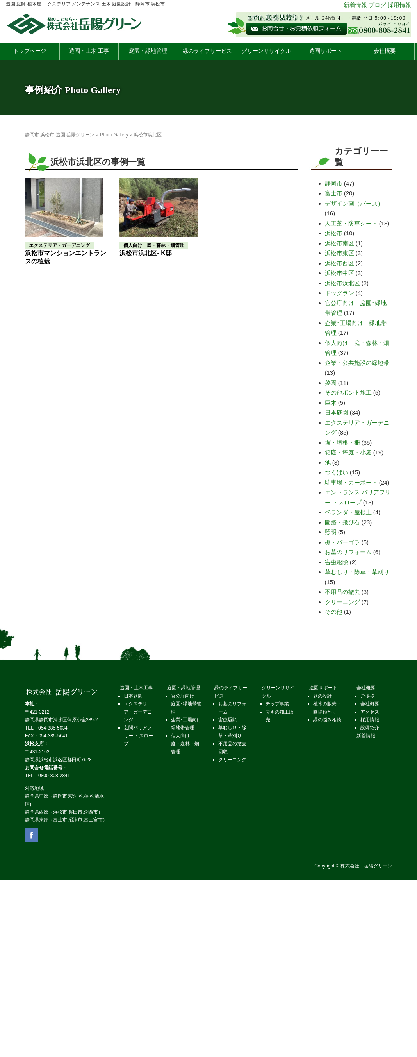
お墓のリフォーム (348, 552)
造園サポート (325, 51)
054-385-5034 (53, 728)
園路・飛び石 (342, 522)
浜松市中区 (339, 273)
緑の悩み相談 (327, 720)
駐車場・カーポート (351, 482)
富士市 (333, 193)
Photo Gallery (114, 135)
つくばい (336, 472)
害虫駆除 (336, 562)
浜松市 (333, 233)
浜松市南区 (339, 243)
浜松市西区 (339, 263)
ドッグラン (339, 293)
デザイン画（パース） (354, 203)
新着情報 (355, 5)
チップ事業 (277, 703)
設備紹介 (369, 727)
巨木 (331, 402)
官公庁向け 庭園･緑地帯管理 (186, 704)
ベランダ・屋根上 (348, 512)
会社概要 (385, 51)
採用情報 (399, 5)
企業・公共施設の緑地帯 (357, 362)
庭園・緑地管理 (148, 51)
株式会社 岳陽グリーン (366, 866)
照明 (331, 532)
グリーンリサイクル (266, 51)
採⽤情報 (369, 720)
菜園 (331, 382)
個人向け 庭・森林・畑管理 (185, 744)
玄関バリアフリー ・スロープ (138, 735)
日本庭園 (336, 412)
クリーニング (342, 602)
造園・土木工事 (136, 687)
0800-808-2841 (54, 775)
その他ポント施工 (348, 392)
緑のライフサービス (207, 51)
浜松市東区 (339, 253)
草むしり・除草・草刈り (357, 572)
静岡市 (333, 183)
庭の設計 (322, 696)
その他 (333, 611)
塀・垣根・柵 (342, 442)
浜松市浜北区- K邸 (145, 253)
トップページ (29, 51)
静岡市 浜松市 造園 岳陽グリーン (59, 135)
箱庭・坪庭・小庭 (348, 452)
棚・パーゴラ (342, 542)
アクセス (369, 712)
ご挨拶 (367, 696)
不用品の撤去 (342, 591)
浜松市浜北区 (342, 283)
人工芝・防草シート (351, 223)
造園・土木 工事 (89, 51)
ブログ (377, 5)
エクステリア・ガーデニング (138, 712)
